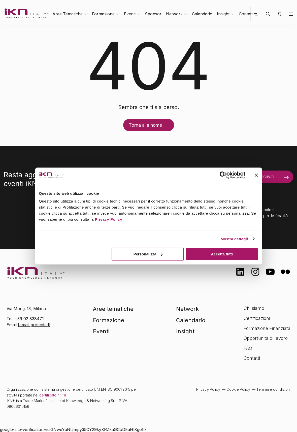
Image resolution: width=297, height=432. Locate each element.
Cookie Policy (238, 389)
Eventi (130, 13)
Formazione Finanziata (267, 328)
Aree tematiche (113, 309)
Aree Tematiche (67, 13)
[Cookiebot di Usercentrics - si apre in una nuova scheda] (223, 175)
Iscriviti (267, 176)
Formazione (103, 13)
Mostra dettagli (234, 239)
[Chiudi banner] (256, 175)
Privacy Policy (108, 219)
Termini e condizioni (273, 389)
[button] (279, 14)
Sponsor (153, 13)
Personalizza (148, 254)
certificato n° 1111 (53, 395)
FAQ (248, 348)
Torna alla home (145, 125)
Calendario (202, 13)
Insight (223, 13)
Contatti (246, 13)
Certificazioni (257, 318)
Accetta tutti (222, 254)
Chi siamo (254, 308)
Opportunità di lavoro (266, 338)
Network (174, 13)
